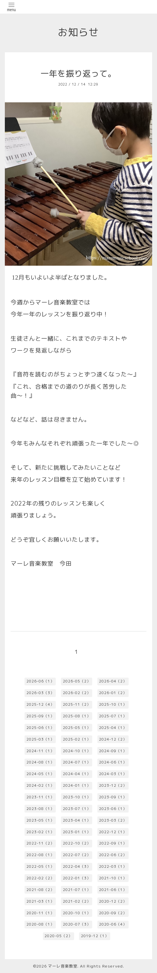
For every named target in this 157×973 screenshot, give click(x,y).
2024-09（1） (113, 750)
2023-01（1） (77, 832)
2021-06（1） (113, 889)
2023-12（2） (113, 785)
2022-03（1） (113, 866)
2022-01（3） (77, 878)
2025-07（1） (113, 716)
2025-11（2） (77, 704)
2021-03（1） (40, 901)
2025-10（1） (113, 704)
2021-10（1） (113, 878)
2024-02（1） (40, 785)
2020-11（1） (40, 913)
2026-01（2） (113, 692)
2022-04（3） (77, 866)
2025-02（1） (77, 739)
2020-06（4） (113, 924)
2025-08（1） (77, 716)
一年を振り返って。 (78, 73)
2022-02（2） (40, 878)
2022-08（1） (40, 854)
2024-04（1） (77, 773)
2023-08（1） (40, 808)
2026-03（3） (40, 692)
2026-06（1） (40, 681)
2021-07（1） (77, 889)
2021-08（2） (40, 889)
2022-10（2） (77, 843)
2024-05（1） (40, 773)
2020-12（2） (113, 901)
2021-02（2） (77, 901)
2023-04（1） (77, 820)
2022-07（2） (77, 854)
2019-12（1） (95, 935)
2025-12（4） (40, 704)
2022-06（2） (113, 854)
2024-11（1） (40, 750)
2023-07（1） (77, 808)
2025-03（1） (40, 739)
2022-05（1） (40, 866)
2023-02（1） (40, 832)
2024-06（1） (113, 762)
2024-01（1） (77, 785)
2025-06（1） (40, 727)
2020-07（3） (77, 924)
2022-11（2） (40, 843)
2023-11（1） (40, 797)
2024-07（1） (77, 762)
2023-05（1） (40, 820)
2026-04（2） (113, 681)
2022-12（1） (113, 832)
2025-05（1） (77, 727)
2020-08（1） (40, 924)
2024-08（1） (40, 762)
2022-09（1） (113, 843)
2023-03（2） (113, 820)
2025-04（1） (113, 727)
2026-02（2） (77, 692)
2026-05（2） (77, 681)
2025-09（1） (40, 716)
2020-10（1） (77, 913)
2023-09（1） (113, 797)
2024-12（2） (113, 739)
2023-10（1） (77, 797)
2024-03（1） (113, 773)
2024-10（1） (77, 750)
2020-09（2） (113, 913)
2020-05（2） (58, 935)
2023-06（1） (113, 808)
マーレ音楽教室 (62, 966)
